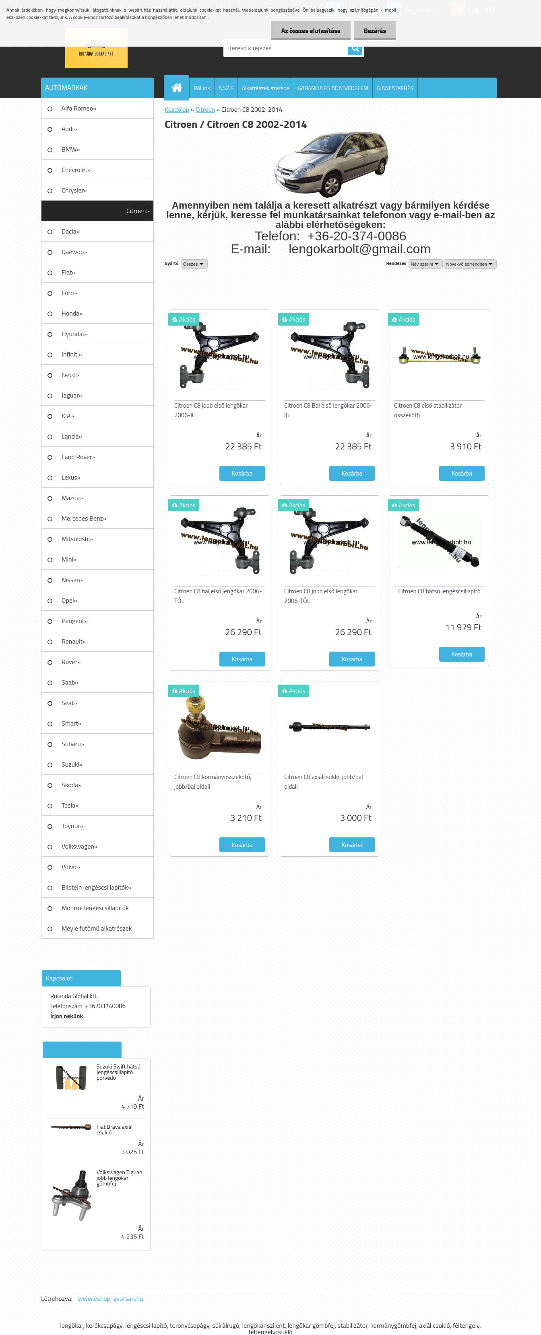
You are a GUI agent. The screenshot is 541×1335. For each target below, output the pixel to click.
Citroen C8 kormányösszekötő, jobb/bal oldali (212, 781)
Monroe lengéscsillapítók (95, 908)
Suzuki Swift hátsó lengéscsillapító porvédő (118, 1072)
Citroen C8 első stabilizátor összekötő (428, 410)
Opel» (69, 600)
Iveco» (70, 374)
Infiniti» (72, 354)
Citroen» (137, 210)
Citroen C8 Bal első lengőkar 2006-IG (328, 410)
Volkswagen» (80, 846)
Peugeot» (75, 620)
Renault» (74, 641)
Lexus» (71, 477)
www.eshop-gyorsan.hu (110, 1298)
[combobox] (426, 264)
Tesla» (70, 805)
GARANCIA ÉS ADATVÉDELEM (332, 88)
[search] (355, 48)
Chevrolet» (76, 169)
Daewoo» (74, 251)
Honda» (72, 313)
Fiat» (68, 272)
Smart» (72, 723)
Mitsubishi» (77, 538)
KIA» (68, 415)
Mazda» (72, 497)
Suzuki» (72, 764)
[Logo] (96, 48)
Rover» (71, 661)
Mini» (69, 559)
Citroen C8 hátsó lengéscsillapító (439, 591)
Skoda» (72, 785)
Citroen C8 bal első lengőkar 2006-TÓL (218, 595)
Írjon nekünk (66, 1016)
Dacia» (71, 231)
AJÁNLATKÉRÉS (395, 88)
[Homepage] (180, 88)
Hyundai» (74, 333)
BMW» (71, 149)
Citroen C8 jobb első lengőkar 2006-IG (211, 410)
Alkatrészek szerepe (265, 88)
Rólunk (202, 88)
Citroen (205, 109)
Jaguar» (72, 395)
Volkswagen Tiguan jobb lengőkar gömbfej (119, 1177)
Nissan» (72, 579)
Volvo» (71, 867)
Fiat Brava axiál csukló (114, 1129)
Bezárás (375, 30)
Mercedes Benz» (84, 518)
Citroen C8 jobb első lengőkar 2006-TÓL (321, 595)
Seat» (69, 702)
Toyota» (72, 826)
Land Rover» (78, 456)
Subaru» (73, 744)
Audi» (69, 128)
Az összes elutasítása (311, 30)
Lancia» (72, 436)
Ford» (69, 292)
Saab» (70, 682)
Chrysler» (74, 190)
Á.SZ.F (226, 88)
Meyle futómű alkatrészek (97, 928)
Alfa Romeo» (79, 108)
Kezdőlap (177, 109)
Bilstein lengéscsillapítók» (97, 887)
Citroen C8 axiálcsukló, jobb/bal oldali (323, 781)
